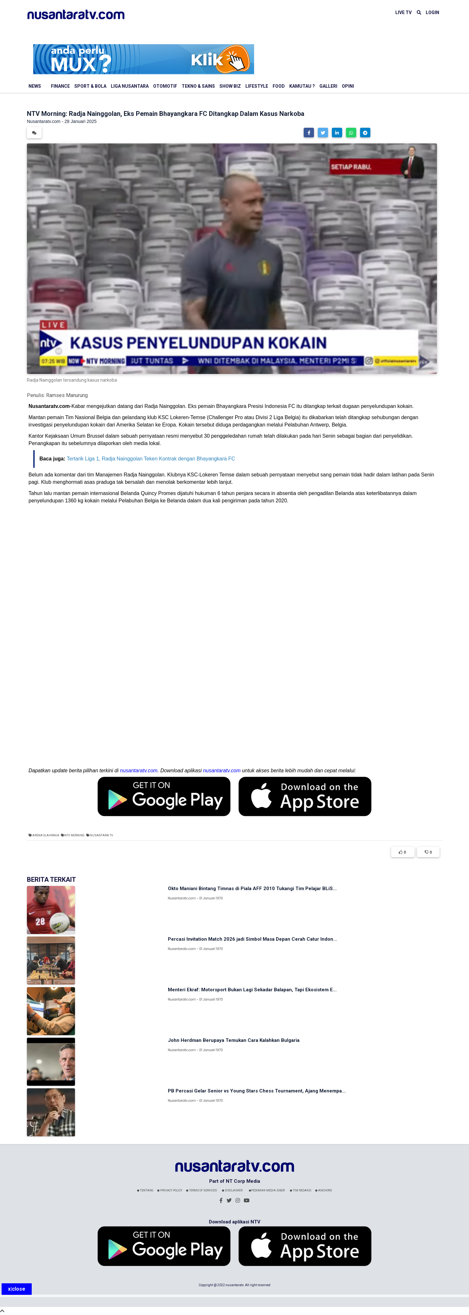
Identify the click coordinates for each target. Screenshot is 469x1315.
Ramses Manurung (67, 395)
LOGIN (432, 12)
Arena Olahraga (45, 835)
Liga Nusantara (130, 86)
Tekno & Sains (198, 86)
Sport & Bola (90, 86)
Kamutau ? (302, 86)
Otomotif (165, 86)
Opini (348, 86)
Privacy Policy (169, 1190)
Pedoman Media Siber (267, 1190)
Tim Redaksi (300, 1190)
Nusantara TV (101, 835)
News (35, 86)
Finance (60, 86)
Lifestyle (256, 86)
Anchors (323, 1190)
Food (279, 86)
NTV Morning (74, 835)
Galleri (328, 86)
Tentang (145, 1190)
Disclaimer (232, 1190)
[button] (309, 132)
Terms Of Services (201, 1190)
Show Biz (230, 86)
